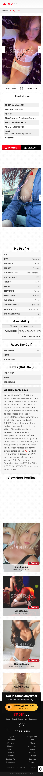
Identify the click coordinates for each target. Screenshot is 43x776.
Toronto (11, 756)
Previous (3, 49)
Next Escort (32, 89)
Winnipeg (10, 743)
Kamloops (32, 756)
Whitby (32, 740)
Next (39, 49)
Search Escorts (17, 719)
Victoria (32, 762)
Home (4, 11)
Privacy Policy (9, 767)
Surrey (32, 749)
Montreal (10, 752)
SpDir (31, 774)
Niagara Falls (32, 736)
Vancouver (32, 746)
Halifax (10, 749)
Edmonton (11, 740)
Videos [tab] (30, 148)
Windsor (32, 752)
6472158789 (18, 127)
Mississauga (10, 762)
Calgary (11, 736)
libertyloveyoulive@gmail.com (18, 133)
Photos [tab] (11, 148)
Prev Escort (11, 89)
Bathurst (32, 759)
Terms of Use (33, 767)
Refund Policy (22, 767)
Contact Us (33, 719)
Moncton (10, 746)
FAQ (26, 719)
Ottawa (32, 743)
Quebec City (10, 759)
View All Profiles (21, 687)
